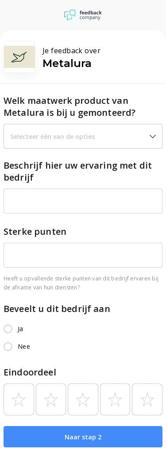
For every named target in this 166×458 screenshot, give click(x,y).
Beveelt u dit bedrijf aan (57, 309)
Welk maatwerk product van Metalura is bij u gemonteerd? (69, 106)
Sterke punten (35, 231)
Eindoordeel (30, 372)
